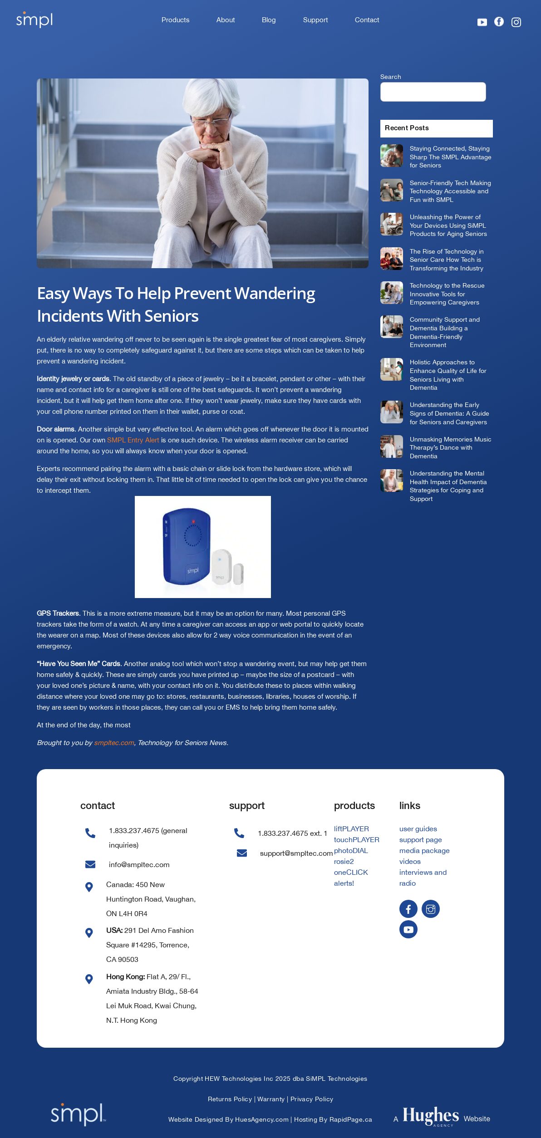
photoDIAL (351, 850)
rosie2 (344, 861)
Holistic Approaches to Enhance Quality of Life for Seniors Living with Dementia (448, 374)
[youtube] (408, 928)
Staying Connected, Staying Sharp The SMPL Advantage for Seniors (451, 156)
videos (410, 861)
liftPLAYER (351, 828)
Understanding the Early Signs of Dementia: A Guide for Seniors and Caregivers (449, 413)
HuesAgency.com (262, 1119)
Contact (367, 20)
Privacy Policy (312, 1099)
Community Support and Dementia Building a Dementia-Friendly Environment (445, 331)
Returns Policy (230, 1099)
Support (315, 20)
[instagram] (431, 908)
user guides (418, 828)
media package (424, 850)
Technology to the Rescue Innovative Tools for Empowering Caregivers (447, 293)
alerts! (344, 883)
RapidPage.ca (351, 1119)
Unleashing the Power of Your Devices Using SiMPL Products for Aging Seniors (448, 225)
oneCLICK (351, 872)
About (225, 20)
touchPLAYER (356, 839)
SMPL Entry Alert (133, 440)
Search (390, 76)
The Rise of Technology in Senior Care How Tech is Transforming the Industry (447, 259)
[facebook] (408, 908)
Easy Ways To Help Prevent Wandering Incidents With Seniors (176, 304)
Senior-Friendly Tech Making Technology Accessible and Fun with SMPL (450, 191)
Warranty (271, 1099)
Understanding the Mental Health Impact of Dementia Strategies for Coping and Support (448, 485)
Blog (269, 20)
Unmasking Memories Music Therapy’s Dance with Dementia (451, 447)
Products (176, 20)
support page (420, 839)
